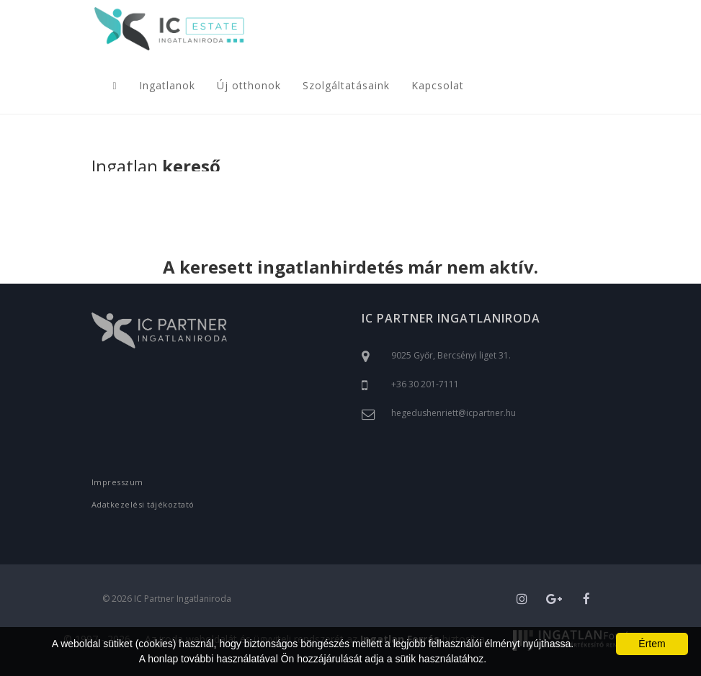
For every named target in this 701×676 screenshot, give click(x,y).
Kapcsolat (437, 85)
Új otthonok (249, 85)
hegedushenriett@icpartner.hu (453, 413)
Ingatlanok (167, 85)
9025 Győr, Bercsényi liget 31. (451, 355)
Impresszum (117, 482)
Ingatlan (155, 167)
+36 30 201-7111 (425, 384)
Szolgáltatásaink (346, 85)
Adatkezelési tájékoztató (143, 504)
